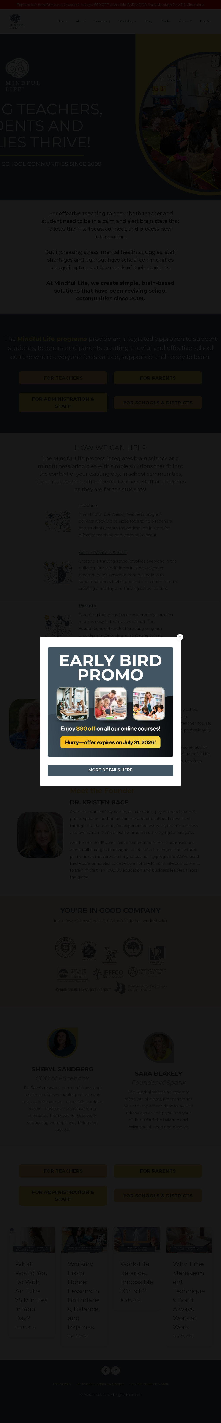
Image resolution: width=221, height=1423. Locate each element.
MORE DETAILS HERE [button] (110, 770)
